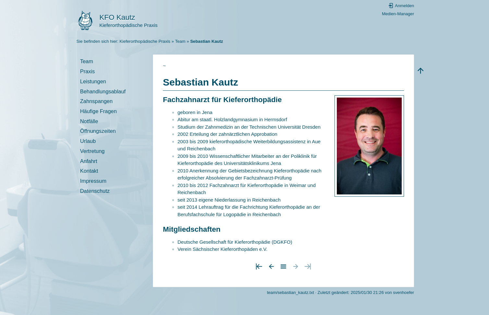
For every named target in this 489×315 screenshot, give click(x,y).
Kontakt (89, 171)
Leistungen (93, 81)
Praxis (87, 71)
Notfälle (89, 121)
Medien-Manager (398, 13)
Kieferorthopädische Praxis (144, 41)
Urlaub (88, 141)
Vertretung (92, 151)
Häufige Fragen (98, 111)
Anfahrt (88, 161)
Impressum (93, 181)
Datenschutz (95, 191)
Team (180, 41)
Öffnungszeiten (98, 131)
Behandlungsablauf (103, 91)
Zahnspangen (96, 101)
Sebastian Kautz (206, 41)
